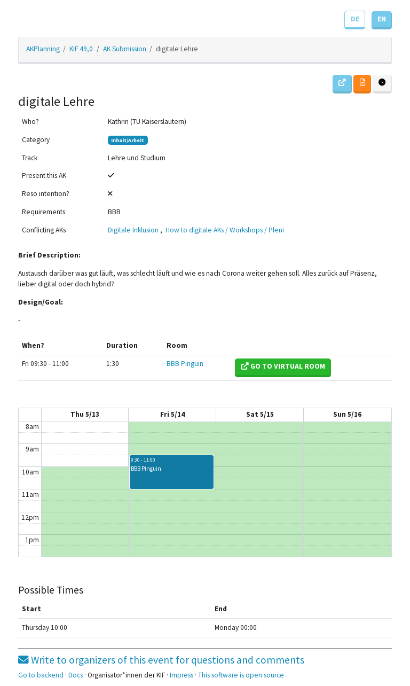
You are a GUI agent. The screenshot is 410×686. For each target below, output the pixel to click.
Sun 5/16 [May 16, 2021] (347, 414)
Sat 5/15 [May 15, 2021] (260, 414)
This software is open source (241, 675)
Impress (181, 675)
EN (381, 19)
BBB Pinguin (185, 363)
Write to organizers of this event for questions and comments (161, 659)
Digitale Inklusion (133, 230)
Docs (75, 675)
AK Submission (124, 48)
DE (355, 19)
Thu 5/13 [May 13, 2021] (84, 414)
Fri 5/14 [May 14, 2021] (172, 414)
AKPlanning (43, 48)
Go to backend (41, 675)
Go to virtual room (283, 366)
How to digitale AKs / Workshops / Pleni (224, 230)
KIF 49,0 (81, 48)
